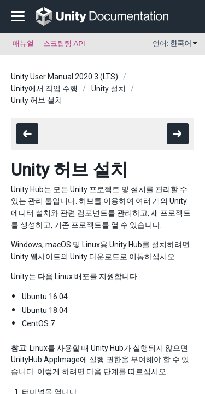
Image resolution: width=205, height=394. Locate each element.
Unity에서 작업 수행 (44, 88)
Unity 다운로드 (95, 256)
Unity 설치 (108, 88)
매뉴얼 (23, 43)
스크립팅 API (64, 43)
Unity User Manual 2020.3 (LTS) (64, 76)
